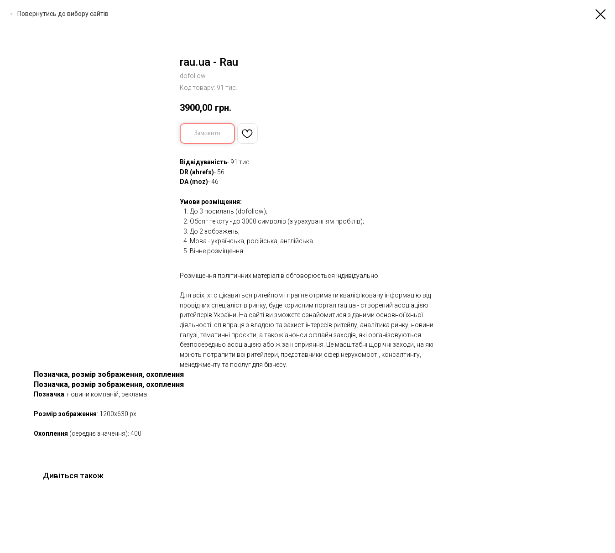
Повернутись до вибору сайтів (63, 13)
